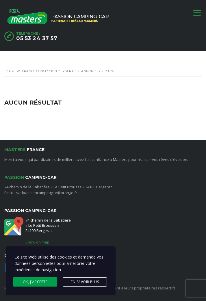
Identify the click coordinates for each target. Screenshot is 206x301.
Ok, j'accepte (35, 281)
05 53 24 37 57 (36, 38)
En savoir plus (85, 281)
